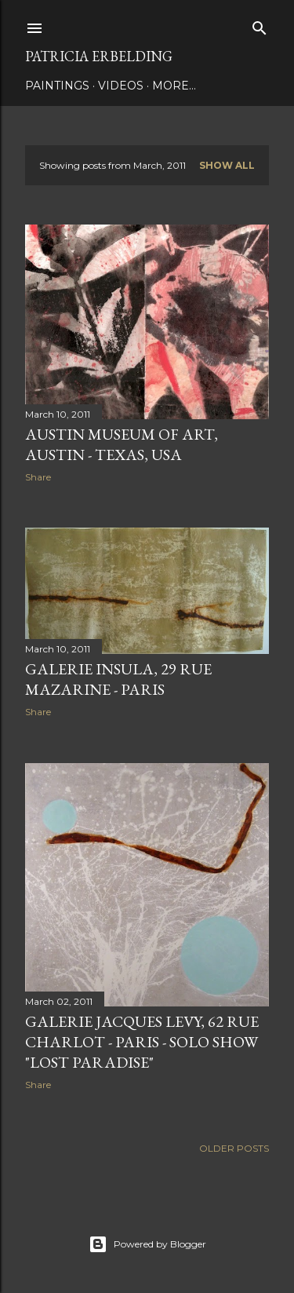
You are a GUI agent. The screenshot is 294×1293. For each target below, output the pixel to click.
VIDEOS (120, 86)
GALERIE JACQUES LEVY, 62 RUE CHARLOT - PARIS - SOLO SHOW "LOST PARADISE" (142, 1041)
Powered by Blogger (147, 1244)
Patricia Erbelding (98, 56)
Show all (227, 165)
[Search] (259, 24)
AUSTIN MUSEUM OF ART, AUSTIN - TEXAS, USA (121, 444)
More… (174, 86)
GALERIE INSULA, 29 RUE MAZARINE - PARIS (118, 679)
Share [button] (38, 477)
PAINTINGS (57, 86)
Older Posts (234, 1148)
